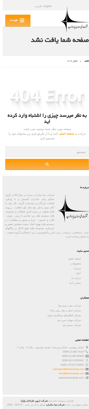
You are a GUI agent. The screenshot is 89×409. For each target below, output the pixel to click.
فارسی (35, 6)
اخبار (75, 273)
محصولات (73, 263)
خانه (84, 61)
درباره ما (73, 278)
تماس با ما (72, 282)
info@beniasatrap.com (69, 373)
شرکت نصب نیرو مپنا (67, 305)
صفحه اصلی (63, 133)
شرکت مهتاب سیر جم (66, 320)
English (45, 6)
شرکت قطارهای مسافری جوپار (61, 315)
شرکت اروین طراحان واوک (31, 400)
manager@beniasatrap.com (66, 369)
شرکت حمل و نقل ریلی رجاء (63, 310)
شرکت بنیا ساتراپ (52, 404)
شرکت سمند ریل (69, 325)
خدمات (74, 268)
